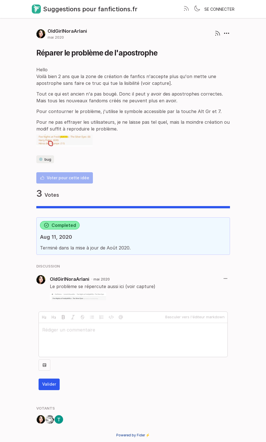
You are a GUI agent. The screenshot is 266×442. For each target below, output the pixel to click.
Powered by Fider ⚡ (133, 435)
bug (45, 159)
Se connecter (219, 9)
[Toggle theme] (197, 9)
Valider (49, 384)
